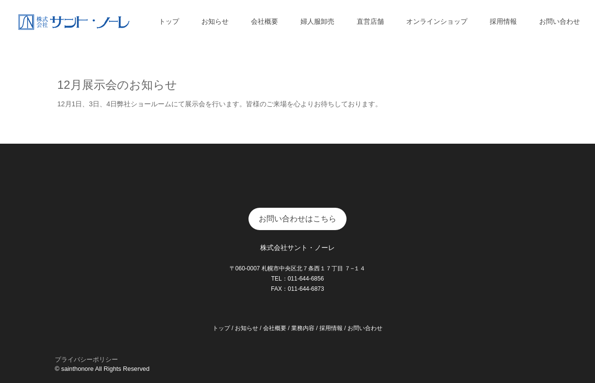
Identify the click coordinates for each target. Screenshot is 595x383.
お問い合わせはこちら (297, 219)
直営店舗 (370, 21)
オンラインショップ (436, 21)
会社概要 (264, 21)
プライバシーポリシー (86, 359)
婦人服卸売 (317, 21)
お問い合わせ (559, 21)
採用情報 (503, 21)
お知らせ (215, 21)
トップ (169, 21)
